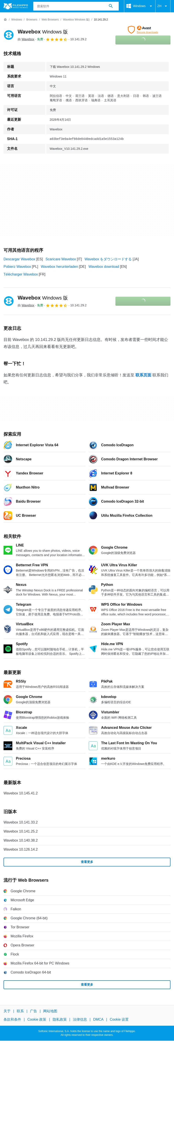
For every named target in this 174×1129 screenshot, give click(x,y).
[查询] (76, 6)
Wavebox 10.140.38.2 (21, 840)
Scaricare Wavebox (61, 259)
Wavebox (43, 32)
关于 (7, 1011)
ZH (162, 6)
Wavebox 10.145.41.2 (21, 793)
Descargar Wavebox (19, 259)
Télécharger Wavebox (21, 274)
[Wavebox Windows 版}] (76, 20)
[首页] (5, 20)
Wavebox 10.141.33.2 (21, 822)
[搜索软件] (110, 6)
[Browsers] (31, 20)
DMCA (98, 1019)
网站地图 (50, 1011)
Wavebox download (104, 266)
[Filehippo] (16, 6)
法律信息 (80, 1019)
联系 (20, 1011)
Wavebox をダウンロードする (108, 259)
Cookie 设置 (119, 1019)
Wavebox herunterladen (59, 266)
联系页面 (143, 375)
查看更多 (87, 862)
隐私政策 (60, 1019)
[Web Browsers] (50, 20)
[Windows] (16, 20)
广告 (33, 1011)
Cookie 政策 (36, 1019)
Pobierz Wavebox (17, 266)
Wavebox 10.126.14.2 (21, 849)
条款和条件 (12, 1019)
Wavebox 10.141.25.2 (21, 831)
